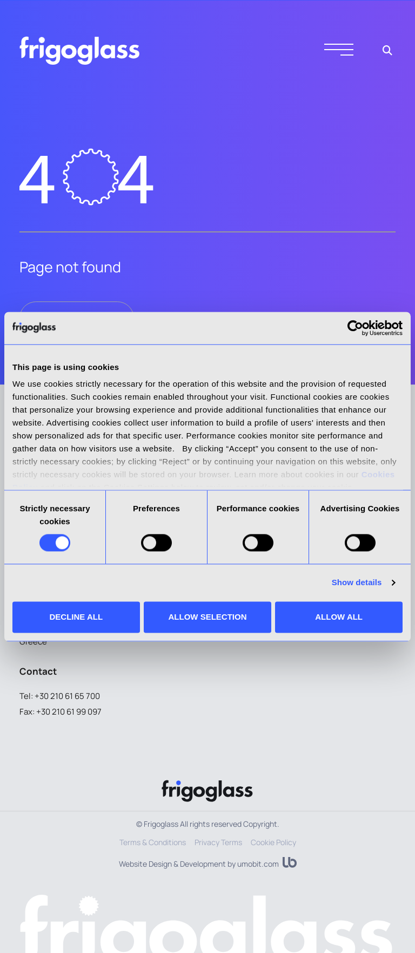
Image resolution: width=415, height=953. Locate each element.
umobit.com (258, 864)
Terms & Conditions (152, 842)
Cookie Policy (273, 842)
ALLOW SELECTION (207, 616)
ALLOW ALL (339, 616)
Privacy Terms (218, 842)
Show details (357, 582)
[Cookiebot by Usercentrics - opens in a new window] (355, 328)
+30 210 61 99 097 (69, 711)
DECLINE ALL (76, 616)
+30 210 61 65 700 (67, 696)
